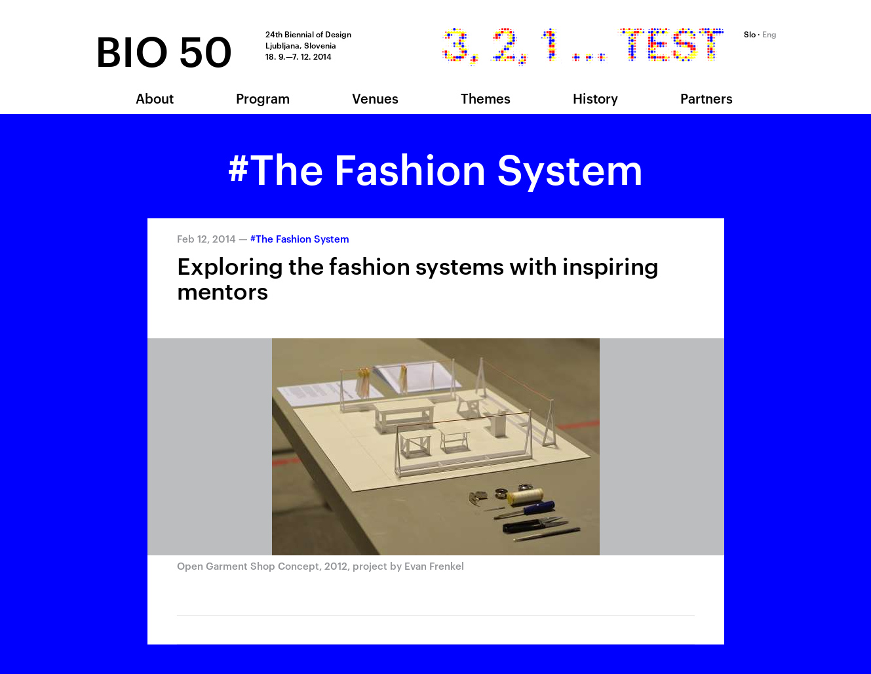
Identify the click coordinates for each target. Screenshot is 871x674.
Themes (486, 98)
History (595, 98)
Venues (375, 98)
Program (263, 98)
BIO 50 (164, 48)
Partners (706, 98)
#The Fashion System (299, 238)
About (155, 98)
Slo (750, 33)
